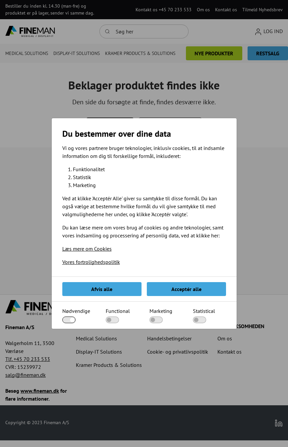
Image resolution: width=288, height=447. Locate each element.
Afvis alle (101, 289)
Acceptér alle (186, 289)
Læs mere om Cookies (87, 248)
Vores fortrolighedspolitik (91, 262)
